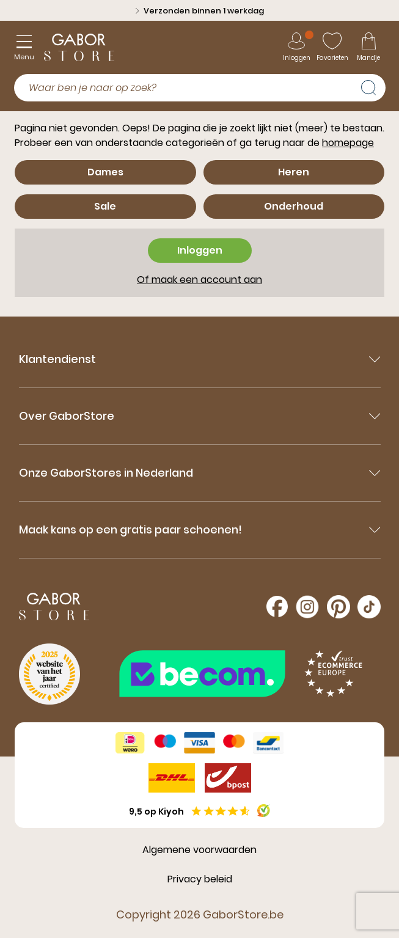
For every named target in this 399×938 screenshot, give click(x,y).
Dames (105, 172)
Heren (293, 172)
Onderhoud (293, 206)
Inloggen (199, 250)
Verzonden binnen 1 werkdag (200, 10)
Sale (105, 206)
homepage (348, 143)
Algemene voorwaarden (199, 850)
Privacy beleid (199, 879)
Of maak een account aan (199, 280)
